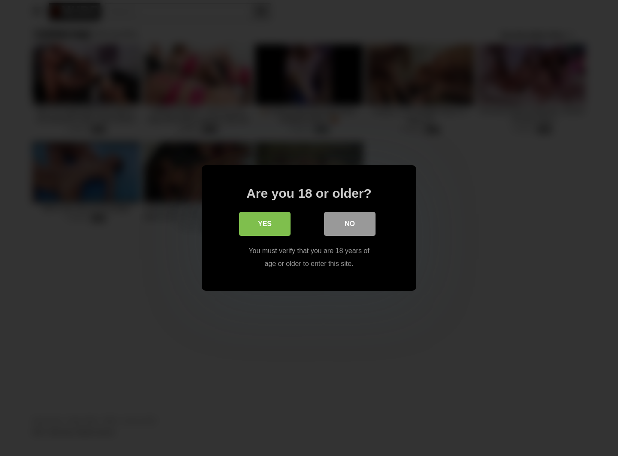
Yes (265, 223)
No (350, 223)
